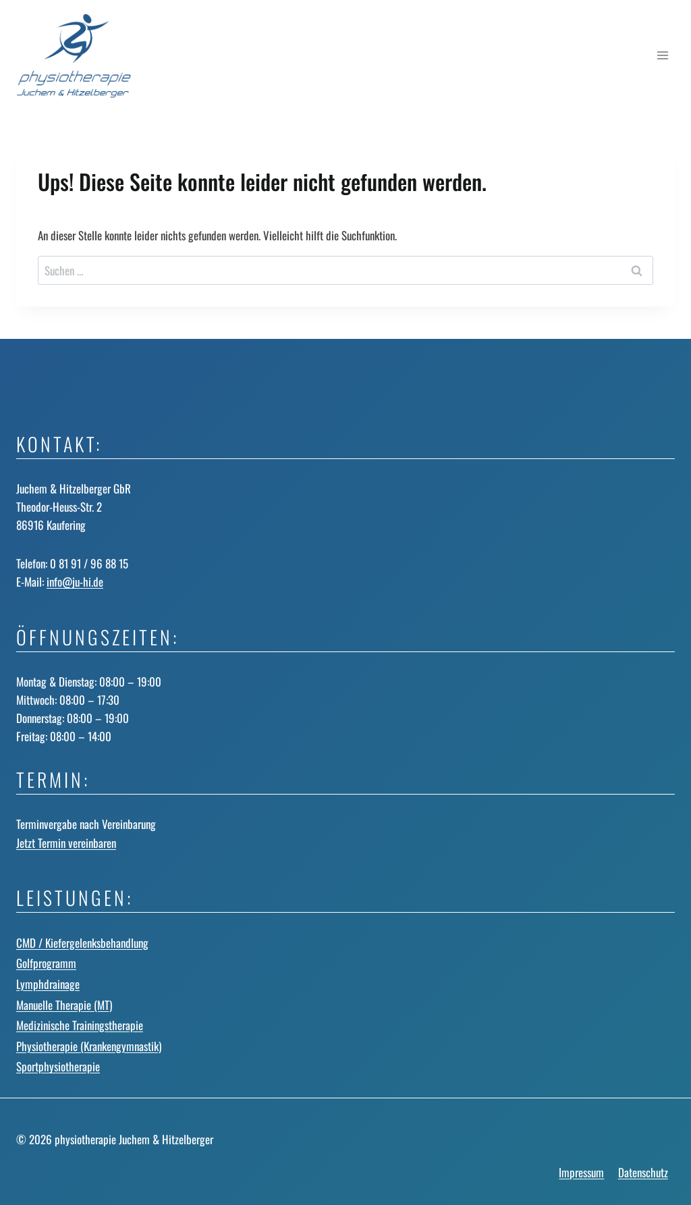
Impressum (581, 1172)
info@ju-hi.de (75, 581)
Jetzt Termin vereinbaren (66, 842)
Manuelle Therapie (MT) (64, 1004)
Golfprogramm (46, 963)
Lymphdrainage (48, 983)
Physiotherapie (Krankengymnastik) (88, 1046)
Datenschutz (643, 1172)
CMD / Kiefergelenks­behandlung (82, 942)
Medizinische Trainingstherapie (79, 1025)
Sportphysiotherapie (58, 1066)
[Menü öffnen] (662, 55)
